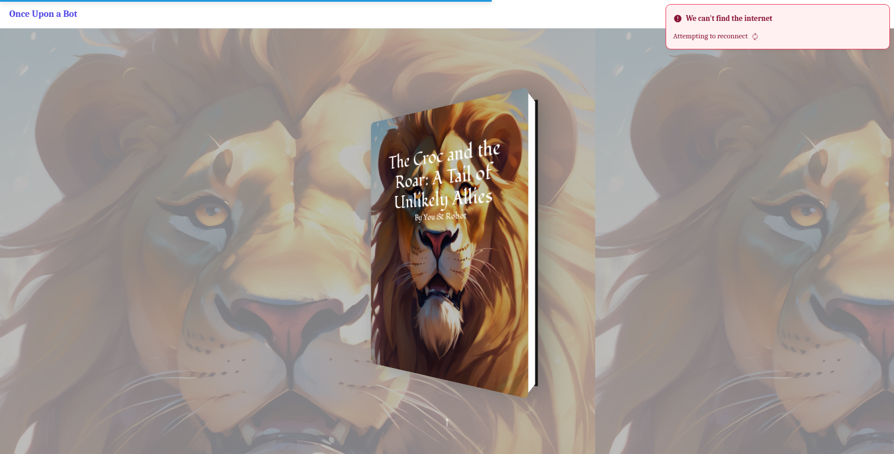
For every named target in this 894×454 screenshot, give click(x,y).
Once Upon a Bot (43, 14)
